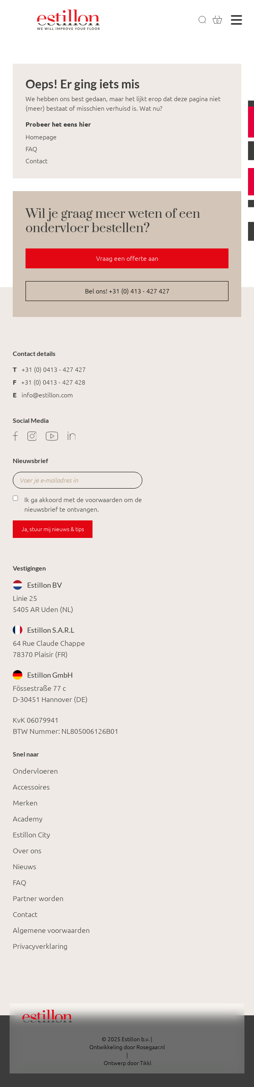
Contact (36, 160)
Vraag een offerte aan (127, 258)
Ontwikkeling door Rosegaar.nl (127, 1047)
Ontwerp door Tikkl (127, 1063)
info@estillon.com (47, 395)
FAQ (31, 148)
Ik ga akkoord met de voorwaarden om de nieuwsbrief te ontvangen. (77, 504)
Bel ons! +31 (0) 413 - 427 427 (127, 291)
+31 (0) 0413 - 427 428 (53, 382)
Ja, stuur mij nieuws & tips (53, 529)
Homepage (41, 137)
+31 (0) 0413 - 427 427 (54, 369)
